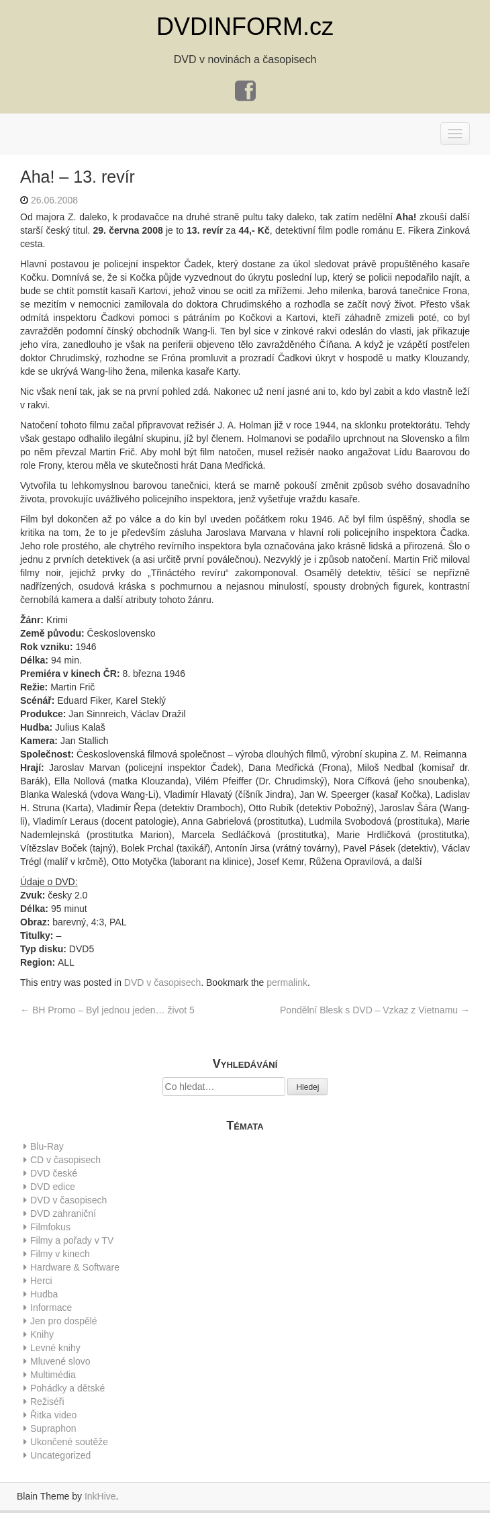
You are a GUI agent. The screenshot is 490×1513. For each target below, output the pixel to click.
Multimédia (53, 1374)
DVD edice (52, 1186)
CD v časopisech (65, 1159)
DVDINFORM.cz (245, 26)
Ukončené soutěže (69, 1441)
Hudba (44, 1294)
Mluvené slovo (60, 1361)
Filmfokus (50, 1227)
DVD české (53, 1173)
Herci (41, 1280)
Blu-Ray (47, 1146)
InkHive (100, 1496)
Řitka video (53, 1415)
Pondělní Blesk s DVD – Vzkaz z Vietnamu (375, 1010)
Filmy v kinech (60, 1253)
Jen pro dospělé (63, 1321)
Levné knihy (55, 1347)
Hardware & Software (74, 1267)
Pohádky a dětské (67, 1388)
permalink (286, 982)
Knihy (42, 1334)
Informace (51, 1307)
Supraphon (53, 1428)
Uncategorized (60, 1455)
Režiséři (47, 1401)
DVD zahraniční (63, 1213)
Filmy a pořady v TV (71, 1240)
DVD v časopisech (162, 982)
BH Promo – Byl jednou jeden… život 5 (107, 1010)
